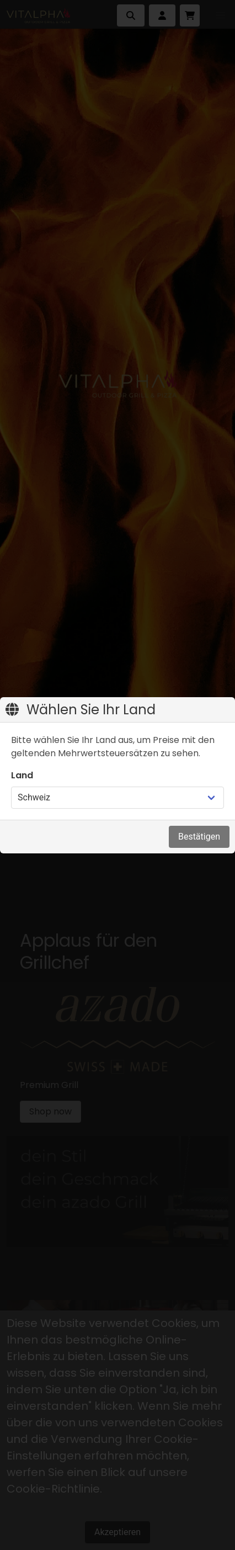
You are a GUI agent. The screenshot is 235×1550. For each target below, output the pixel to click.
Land (22, 775)
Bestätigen (199, 836)
